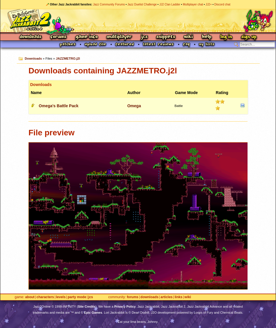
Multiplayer (119, 37)
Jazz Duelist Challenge (142, 4)
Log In (226, 37)
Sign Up (248, 37)
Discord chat (222, 4)
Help (206, 37)
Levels (61, 297)
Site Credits (86, 306)
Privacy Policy (125, 306)
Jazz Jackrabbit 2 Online (138, 20)
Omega (134, 106)
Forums (58, 37)
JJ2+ (209, 4)
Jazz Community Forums (109, 4)
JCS (144, 37)
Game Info (86, 37)
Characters (45, 297)
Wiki (188, 37)
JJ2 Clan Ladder (169, 4)
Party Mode (77, 297)
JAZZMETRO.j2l (68, 58)
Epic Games (93, 312)
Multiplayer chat (193, 4)
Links (178, 297)
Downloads (31, 37)
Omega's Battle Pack (58, 106)
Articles (166, 297)
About (29, 297)
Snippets (166, 37)
